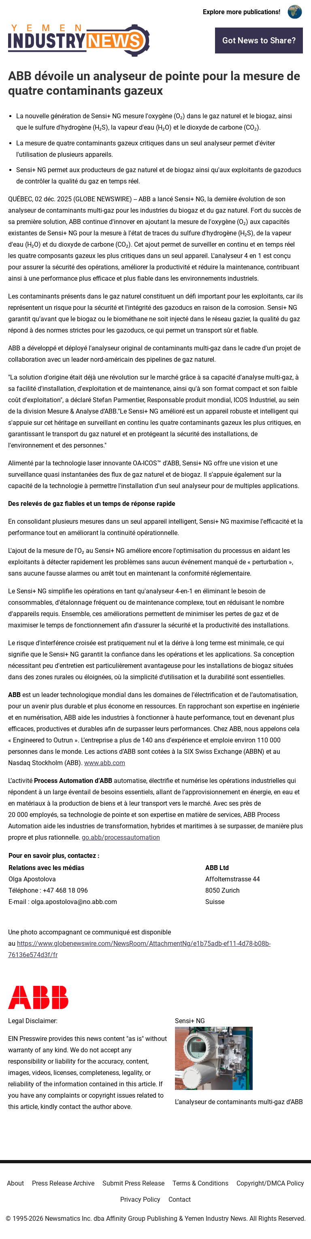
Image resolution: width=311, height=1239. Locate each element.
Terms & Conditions (200, 1183)
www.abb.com (104, 763)
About (15, 1183)
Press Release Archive (63, 1183)
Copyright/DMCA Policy (270, 1183)
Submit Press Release (133, 1183)
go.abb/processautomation (121, 837)
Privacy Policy (140, 1199)
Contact (179, 1199)
